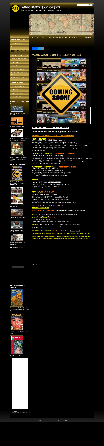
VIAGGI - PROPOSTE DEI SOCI (43, 37)
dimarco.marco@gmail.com (68, 214)
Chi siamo (14, 46)
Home (33, 37)
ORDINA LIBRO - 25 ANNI (18, 40)
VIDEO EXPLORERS (17, 83)
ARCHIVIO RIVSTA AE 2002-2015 (19, 73)
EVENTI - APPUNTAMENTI (18, 69)
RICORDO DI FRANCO (17, 93)
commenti (33, 264)
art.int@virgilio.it (76, 224)
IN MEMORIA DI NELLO (17, 86)
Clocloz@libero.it (75, 231)
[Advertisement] (52, 434)
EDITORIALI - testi (16, 96)
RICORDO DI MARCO (17, 89)
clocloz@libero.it (51, 221)
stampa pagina (88, 37)
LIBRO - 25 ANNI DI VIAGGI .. (19, 59)
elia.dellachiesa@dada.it (60, 184)
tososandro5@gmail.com (55, 170)
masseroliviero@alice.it (61, 197)
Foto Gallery (14, 65)
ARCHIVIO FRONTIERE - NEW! (18, 78)
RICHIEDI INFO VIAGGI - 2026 (19, 55)
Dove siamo (14, 62)
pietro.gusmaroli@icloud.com (65, 142)
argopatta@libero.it (62, 157)
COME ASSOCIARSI (17, 43)
